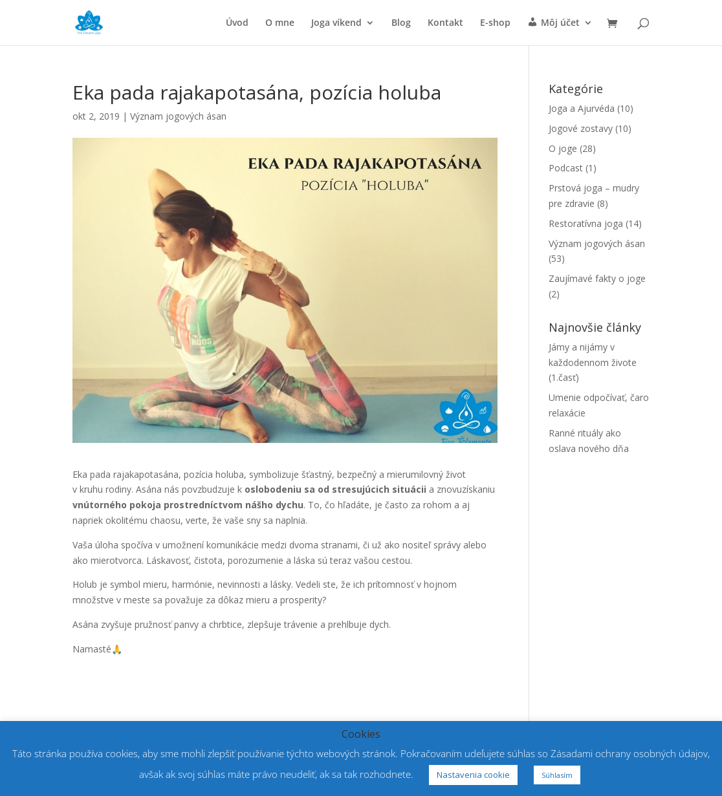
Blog (401, 23)
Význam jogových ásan (178, 116)
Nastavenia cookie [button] (473, 774)
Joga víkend (336, 23)
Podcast (566, 168)
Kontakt (445, 23)
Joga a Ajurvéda (582, 108)
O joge (563, 148)
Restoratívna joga (586, 223)
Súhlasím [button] (557, 775)
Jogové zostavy (581, 128)
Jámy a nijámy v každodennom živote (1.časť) (593, 362)
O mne (279, 23)
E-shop (495, 23)
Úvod (237, 23)
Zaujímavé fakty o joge (597, 278)
